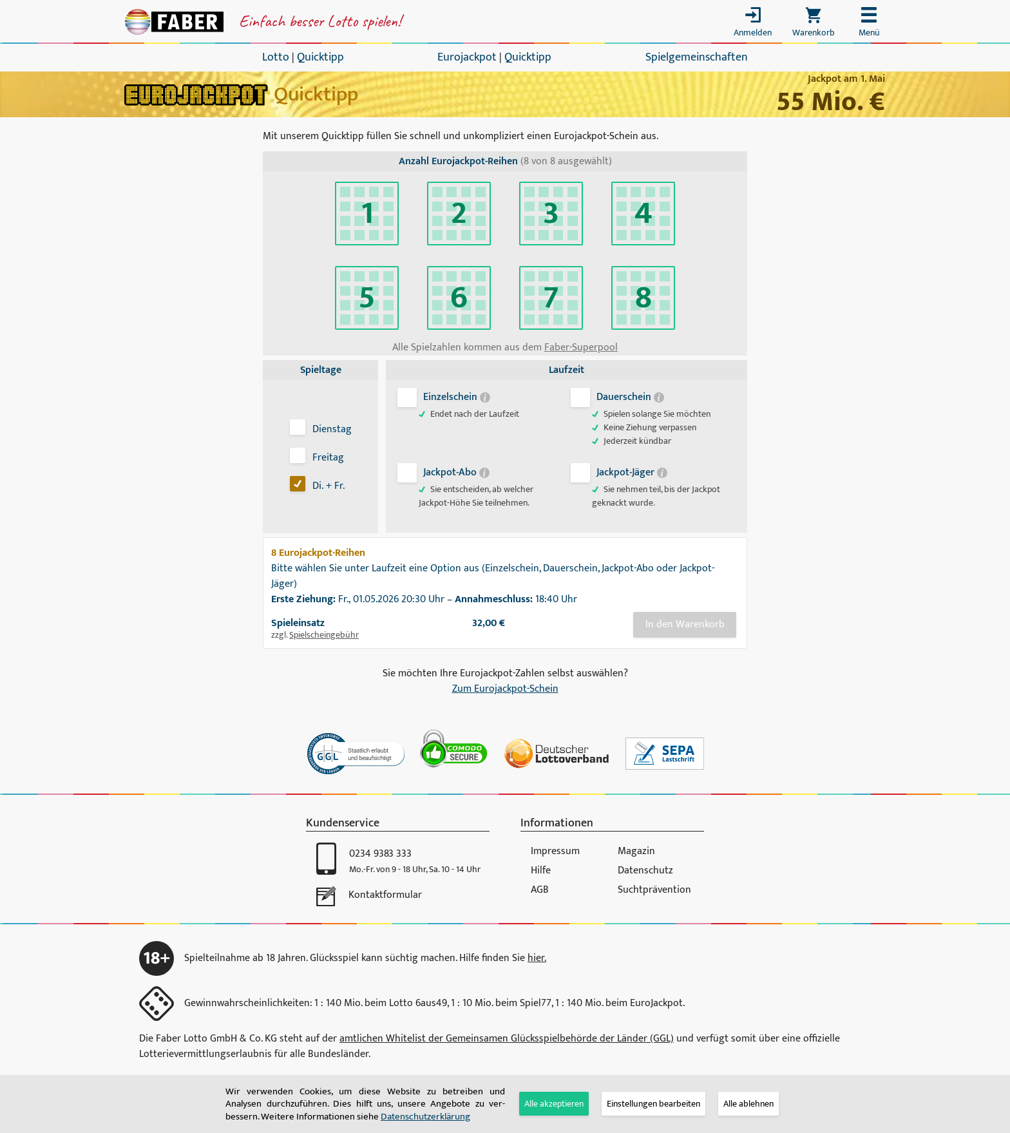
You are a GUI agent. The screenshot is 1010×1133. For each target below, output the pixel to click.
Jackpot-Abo (455, 472)
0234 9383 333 (380, 853)
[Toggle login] (752, 25)
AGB (540, 890)
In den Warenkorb (685, 624)
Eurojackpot (467, 57)
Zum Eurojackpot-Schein (505, 689)
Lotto (275, 57)
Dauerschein (629, 397)
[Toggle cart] (813, 25)
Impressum (555, 851)
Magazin (636, 851)
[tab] (653, 1104)
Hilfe (541, 870)
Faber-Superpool (581, 348)
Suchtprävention (654, 890)
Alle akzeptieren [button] (554, 1103)
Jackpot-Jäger (630, 472)
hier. (537, 958)
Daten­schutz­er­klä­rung (425, 1117)
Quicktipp (320, 57)
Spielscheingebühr (324, 634)
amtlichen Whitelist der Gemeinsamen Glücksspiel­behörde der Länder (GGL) (506, 1038)
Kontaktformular (385, 895)
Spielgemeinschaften (696, 57)
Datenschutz (645, 870)
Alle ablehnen (748, 1103)
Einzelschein (455, 397)
